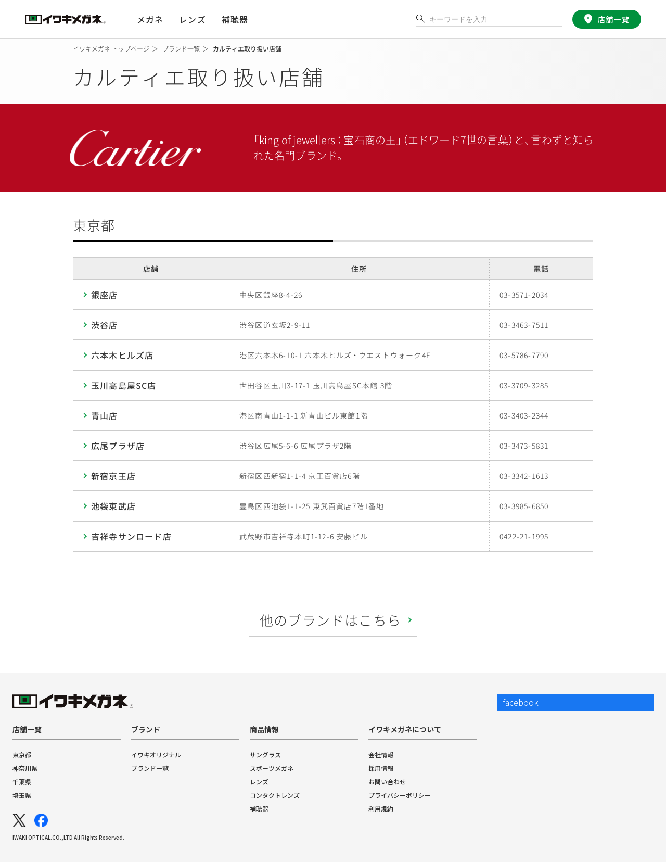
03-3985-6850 (523, 506)
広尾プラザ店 (118, 445)
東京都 (21, 754)
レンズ (259, 781)
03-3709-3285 (523, 385)
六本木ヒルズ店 (122, 355)
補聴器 (234, 19)
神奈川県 (24, 768)
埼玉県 (21, 795)
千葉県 (21, 781)
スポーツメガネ (271, 768)
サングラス (265, 754)
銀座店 (104, 294)
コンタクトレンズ (275, 795)
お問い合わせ (387, 781)
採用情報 (380, 768)
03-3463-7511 (523, 325)
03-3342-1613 (523, 476)
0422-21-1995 (523, 536)
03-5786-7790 (523, 355)
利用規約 (380, 808)
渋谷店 (104, 325)
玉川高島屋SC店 (124, 385)
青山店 (104, 415)
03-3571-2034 (523, 294)
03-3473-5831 (523, 445)
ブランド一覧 (150, 768)
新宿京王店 (113, 475)
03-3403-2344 (523, 415)
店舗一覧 (613, 19)
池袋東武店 (113, 506)
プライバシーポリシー (399, 795)
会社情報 (380, 754)
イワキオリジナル (156, 754)
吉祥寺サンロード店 (131, 536)
